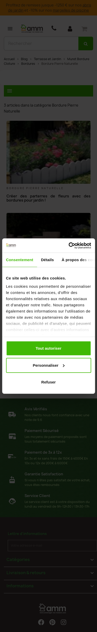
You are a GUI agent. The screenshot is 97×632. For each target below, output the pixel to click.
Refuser (48, 382)
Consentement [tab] (19, 260)
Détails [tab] (47, 260)
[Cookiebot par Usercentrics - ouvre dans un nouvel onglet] (69, 245)
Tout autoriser (49, 348)
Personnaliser (49, 365)
